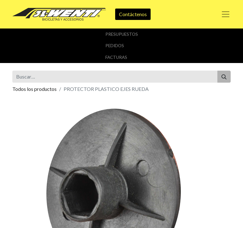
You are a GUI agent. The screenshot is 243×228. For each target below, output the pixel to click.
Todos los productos (34, 89)
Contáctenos (133, 14)
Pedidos (114, 45)
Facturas (116, 57)
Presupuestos (121, 34)
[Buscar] (224, 77)
